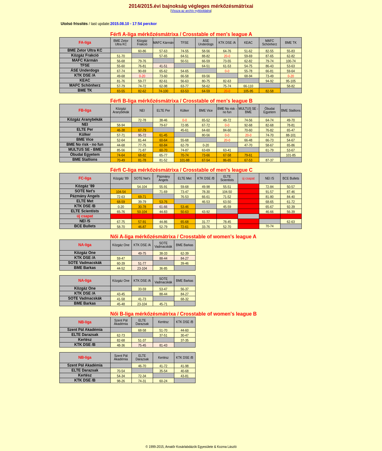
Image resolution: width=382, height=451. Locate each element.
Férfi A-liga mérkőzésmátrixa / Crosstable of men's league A (181, 34)
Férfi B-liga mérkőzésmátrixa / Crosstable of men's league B (181, 101)
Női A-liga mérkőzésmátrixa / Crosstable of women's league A (183, 236)
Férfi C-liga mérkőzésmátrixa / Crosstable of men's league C (181, 170)
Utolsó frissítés (85, 24)
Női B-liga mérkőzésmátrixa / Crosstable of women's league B (183, 314)
